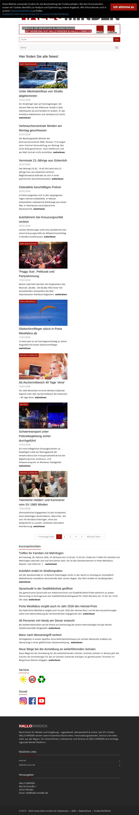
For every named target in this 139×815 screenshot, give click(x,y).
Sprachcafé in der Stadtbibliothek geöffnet (46, 588)
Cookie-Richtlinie (102, 810)
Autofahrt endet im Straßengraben (41, 570)
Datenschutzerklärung (21, 10)
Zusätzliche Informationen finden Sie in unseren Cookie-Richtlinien (35, 14)
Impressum (62, 810)
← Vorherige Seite (45, 536)
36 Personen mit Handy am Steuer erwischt (47, 620)
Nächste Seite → (95, 536)
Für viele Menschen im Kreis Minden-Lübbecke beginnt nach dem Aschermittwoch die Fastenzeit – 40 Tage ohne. (43, 394)
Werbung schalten (27, 765)
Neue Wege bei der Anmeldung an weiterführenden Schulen (57, 649)
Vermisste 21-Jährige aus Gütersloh (43, 160)
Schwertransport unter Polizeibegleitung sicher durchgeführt (35, 436)
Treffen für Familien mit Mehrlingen (41, 553)
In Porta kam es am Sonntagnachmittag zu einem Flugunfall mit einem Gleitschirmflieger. (43, 345)
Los (116, 39)
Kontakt (22, 761)
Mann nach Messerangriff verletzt (40, 634)
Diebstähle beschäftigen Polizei (40, 187)
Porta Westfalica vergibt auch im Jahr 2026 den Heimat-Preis (58, 606)
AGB (73, 810)
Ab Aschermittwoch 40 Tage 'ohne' (42, 382)
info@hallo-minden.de (37, 792)
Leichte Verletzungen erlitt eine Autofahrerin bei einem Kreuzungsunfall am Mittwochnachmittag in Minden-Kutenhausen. (42, 233)
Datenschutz (85, 810)
